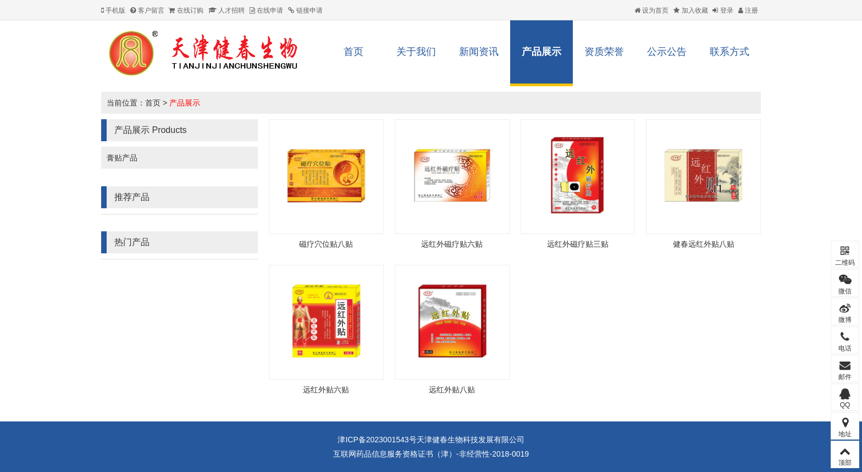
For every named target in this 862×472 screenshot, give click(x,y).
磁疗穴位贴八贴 (326, 244)
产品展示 (541, 51)
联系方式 (729, 51)
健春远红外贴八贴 (703, 244)
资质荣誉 (604, 51)
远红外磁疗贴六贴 (452, 244)
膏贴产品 (122, 157)
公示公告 (667, 51)
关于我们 (416, 51)
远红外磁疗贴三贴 (578, 244)
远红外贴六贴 (326, 389)
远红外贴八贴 (452, 389)
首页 (353, 51)
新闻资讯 (479, 51)
